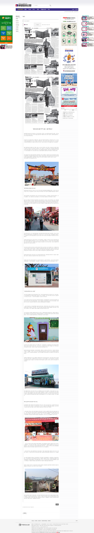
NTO (34, 9)
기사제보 (36, 520)
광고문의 (17, 29)
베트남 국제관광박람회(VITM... (70, 112)
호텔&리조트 (43, 9)
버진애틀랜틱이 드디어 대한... (70, 116)
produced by (56, 532)
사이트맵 (76, 9)
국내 (49, 9)
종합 (25, 9)
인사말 (17, 18)
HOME (73, 9)
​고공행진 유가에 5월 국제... (69, 113)
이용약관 (49, 520)
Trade (29, 9)
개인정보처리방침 (44, 520)
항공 (38, 9)
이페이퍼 (17, 31)
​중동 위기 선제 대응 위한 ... (69, 115)
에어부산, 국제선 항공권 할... (69, 118)
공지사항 (17, 20)
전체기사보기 (20, 9)
